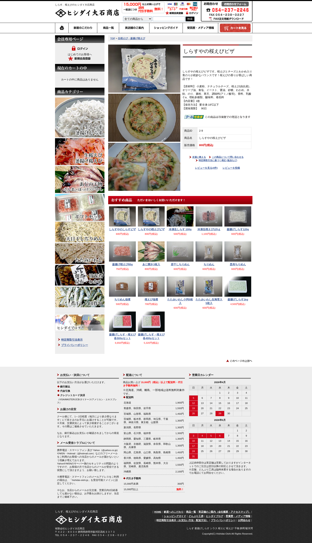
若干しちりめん (180, 264)
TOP (112, 38)
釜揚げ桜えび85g (122, 264)
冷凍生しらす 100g (180, 229)
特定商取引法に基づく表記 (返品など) (218, 160)
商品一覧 (191, 512)
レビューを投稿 (231, 168)
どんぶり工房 (196, 516)
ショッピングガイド (175, 516)
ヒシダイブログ (214, 516)
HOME (157, 512)
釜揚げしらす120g (238, 229)
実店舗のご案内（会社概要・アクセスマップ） (224, 512)
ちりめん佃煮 (122, 299)
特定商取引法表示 (72, 339)
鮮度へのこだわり (174, 512)
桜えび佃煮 (151, 299)
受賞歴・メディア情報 (238, 516)
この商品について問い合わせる (228, 157)
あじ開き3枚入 (151, 264)
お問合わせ (244, 520)
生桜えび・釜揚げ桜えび (131, 38)
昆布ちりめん (238, 264)
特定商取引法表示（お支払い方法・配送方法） (182, 520)
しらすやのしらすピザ (122, 229)
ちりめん (209, 264)
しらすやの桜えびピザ (151, 229)
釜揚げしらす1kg (238, 299)
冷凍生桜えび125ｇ (209, 229)
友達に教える (199, 157)
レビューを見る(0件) (206, 168)
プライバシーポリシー (74, 345)
